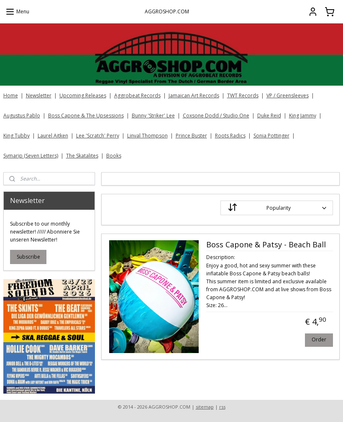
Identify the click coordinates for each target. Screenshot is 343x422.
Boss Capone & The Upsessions (86, 115)
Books (113, 155)
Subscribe (28, 256)
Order (319, 339)
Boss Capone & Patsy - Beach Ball (266, 244)
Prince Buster (191, 135)
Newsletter (38, 95)
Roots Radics (230, 135)
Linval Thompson (147, 135)
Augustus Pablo (21, 115)
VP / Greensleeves (287, 95)
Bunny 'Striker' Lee (153, 115)
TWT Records (243, 95)
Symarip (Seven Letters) (30, 155)
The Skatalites (82, 155)
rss (222, 407)
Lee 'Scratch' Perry (97, 135)
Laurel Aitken (53, 135)
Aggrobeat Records (137, 95)
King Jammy (302, 115)
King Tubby (16, 135)
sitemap (205, 407)
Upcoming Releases (82, 95)
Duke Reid (269, 115)
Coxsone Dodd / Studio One (216, 115)
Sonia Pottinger (271, 135)
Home (10, 95)
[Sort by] (277, 208)
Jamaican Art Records (194, 95)
